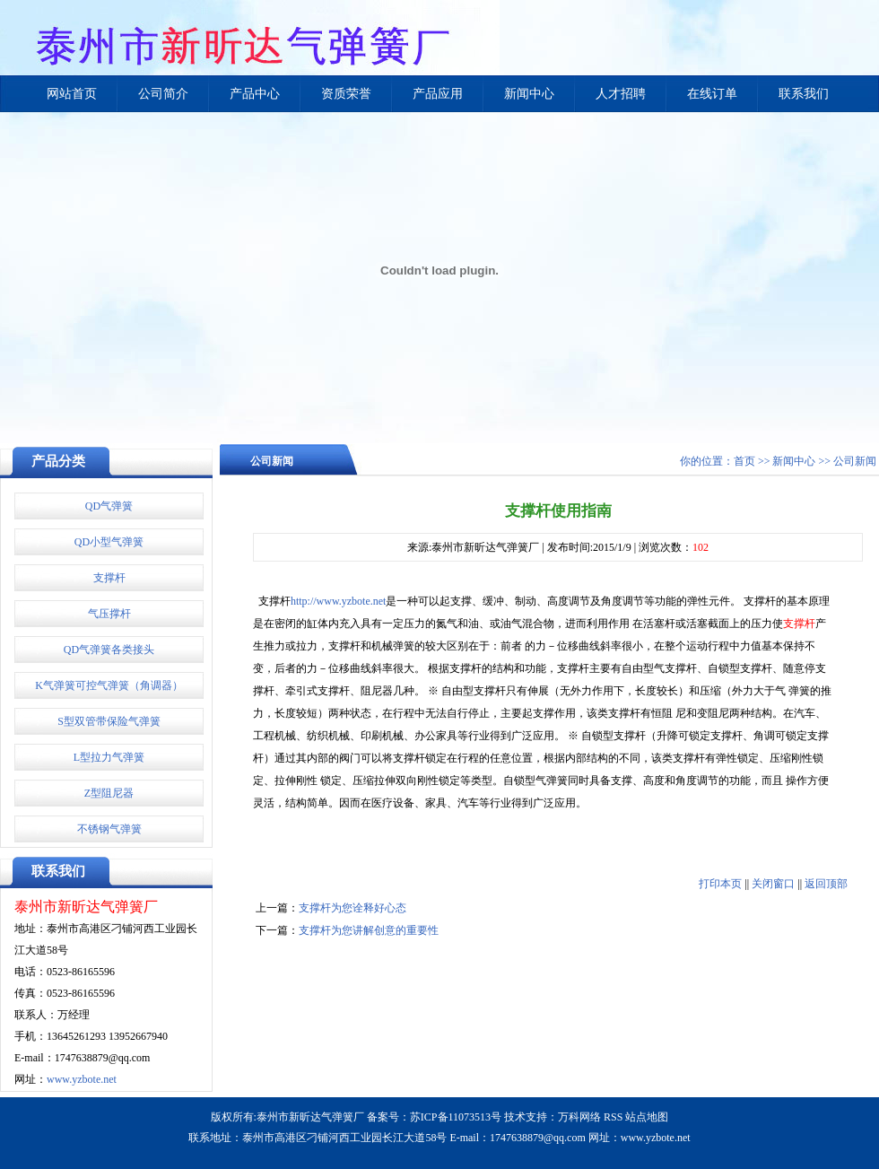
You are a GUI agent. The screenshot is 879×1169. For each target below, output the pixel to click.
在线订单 (712, 93)
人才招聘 (621, 93)
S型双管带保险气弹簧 (109, 721)
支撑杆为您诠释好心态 (352, 908)
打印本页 (720, 883)
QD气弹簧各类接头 (109, 649)
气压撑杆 (109, 613)
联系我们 (804, 93)
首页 (744, 461)
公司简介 (163, 93)
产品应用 (438, 93)
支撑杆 (109, 577)
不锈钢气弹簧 (109, 829)
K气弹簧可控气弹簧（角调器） (109, 685)
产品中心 (255, 93)
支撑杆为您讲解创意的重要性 (369, 930)
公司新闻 (854, 461)
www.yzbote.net (82, 1079)
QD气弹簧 (109, 506)
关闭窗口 (773, 883)
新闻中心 (529, 93)
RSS (613, 1117)
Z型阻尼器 (109, 793)
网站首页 (72, 93)
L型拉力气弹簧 (109, 757)
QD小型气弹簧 (109, 542)
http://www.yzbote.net (339, 601)
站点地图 (646, 1117)
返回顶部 (826, 883)
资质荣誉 (346, 93)
